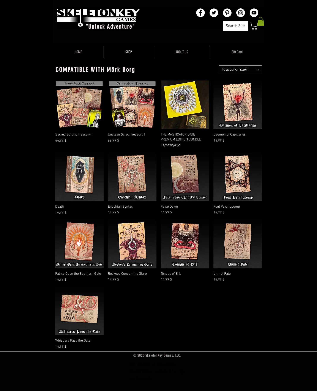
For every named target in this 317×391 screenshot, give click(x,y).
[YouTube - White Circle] (254, 12)
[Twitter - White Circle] (214, 12)
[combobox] (240, 69)
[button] (254, 26)
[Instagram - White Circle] (240, 12)
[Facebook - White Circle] (200, 12)
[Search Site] (235, 26)
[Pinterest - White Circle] (227, 12)
